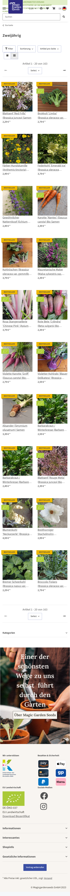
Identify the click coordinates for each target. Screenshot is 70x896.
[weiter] (64, 71)
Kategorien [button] (9, 632)
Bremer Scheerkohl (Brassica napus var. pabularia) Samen (14, 584)
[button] (41, 8)
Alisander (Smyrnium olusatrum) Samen (15, 428)
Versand (48, 878)
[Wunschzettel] (47, 8)
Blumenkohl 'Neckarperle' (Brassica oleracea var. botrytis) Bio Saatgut (16, 532)
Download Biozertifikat (16, 816)
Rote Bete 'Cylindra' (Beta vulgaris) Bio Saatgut (49, 324)
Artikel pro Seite (48, 48)
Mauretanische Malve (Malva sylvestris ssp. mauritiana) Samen (50, 272)
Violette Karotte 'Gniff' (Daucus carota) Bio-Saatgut (16, 376)
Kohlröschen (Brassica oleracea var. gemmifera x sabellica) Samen (17, 272)
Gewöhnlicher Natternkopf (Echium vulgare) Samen (15, 220)
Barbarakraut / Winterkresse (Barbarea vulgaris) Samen (16, 480)
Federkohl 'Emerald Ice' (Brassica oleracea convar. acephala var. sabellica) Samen (52, 168)
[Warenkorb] (53, 8)
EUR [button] (31, 8)
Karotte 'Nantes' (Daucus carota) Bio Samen (52, 220)
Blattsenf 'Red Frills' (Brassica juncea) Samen (17, 115)
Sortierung (25, 48)
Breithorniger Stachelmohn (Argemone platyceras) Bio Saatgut (51, 532)
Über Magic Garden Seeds (35, 715)
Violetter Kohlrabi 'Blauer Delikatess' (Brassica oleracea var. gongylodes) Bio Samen (52, 376)
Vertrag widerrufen (35, 867)
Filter (9, 48)
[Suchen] (31, 17)
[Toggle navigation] (4, 7)
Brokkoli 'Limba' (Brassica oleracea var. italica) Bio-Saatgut (51, 115)
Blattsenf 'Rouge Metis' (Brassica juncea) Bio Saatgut (51, 480)
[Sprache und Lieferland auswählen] (62, 8)
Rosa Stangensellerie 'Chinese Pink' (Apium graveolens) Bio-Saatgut (17, 324)
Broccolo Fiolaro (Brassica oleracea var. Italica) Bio (51, 584)
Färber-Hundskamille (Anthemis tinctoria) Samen (15, 168)
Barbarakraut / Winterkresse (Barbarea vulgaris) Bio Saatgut (51, 428)
